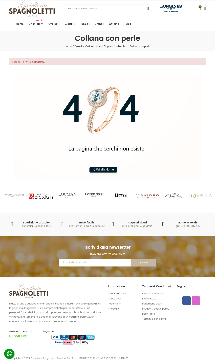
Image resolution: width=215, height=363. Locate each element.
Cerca (147, 8)
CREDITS (123, 358)
